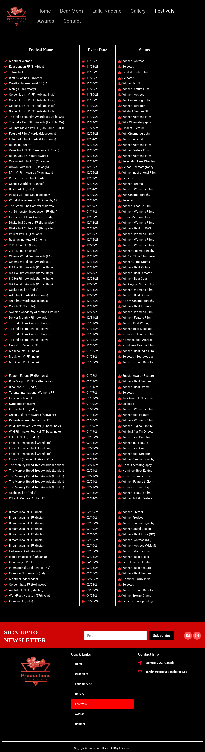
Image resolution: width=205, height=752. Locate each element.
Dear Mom (72, 11)
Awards (46, 21)
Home (44, 11)
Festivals (168, 11)
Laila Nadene (108, 11)
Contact (73, 21)
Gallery (141, 11)
